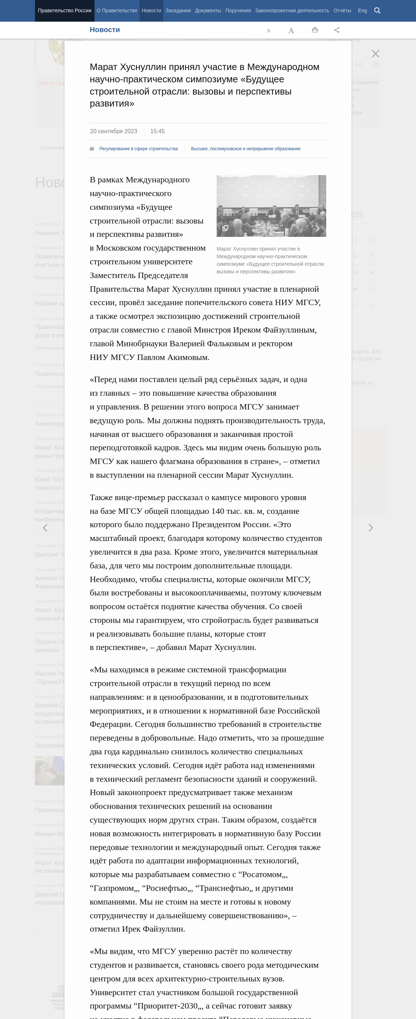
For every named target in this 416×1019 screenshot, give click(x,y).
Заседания (178, 10)
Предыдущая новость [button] (370, 527)
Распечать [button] (315, 30)
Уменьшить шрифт (269, 30)
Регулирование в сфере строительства (138, 148)
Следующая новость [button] (45, 527)
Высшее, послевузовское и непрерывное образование (245, 148)
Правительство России (64, 10)
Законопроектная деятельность (292, 10)
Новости (151, 10)
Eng (362, 10)
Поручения (238, 10)
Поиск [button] (377, 11)
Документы (208, 10)
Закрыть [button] (380, 58)
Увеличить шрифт (292, 30)
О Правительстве (117, 10)
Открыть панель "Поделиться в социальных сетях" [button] (338, 30)
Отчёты (342, 10)
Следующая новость (317, 228)
